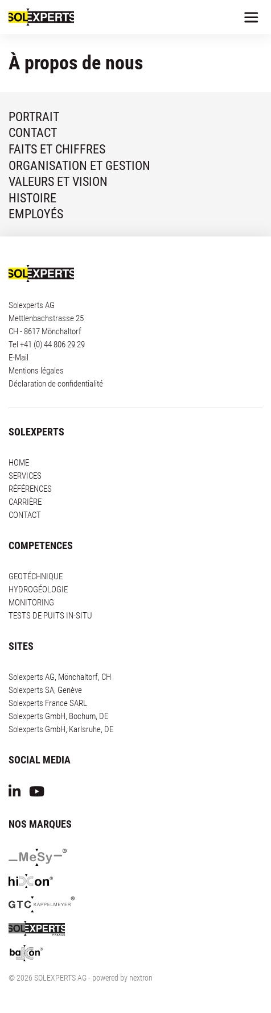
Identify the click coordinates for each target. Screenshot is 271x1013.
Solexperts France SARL (48, 703)
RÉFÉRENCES (30, 489)
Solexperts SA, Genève (45, 690)
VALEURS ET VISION (58, 182)
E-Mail (18, 357)
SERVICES (25, 476)
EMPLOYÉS (36, 214)
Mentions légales (36, 371)
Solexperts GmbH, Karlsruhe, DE (61, 729)
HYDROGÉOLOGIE (38, 589)
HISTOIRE (32, 198)
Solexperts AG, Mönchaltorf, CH (60, 677)
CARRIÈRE (25, 502)
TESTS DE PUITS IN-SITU (50, 616)
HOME (19, 463)
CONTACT (33, 133)
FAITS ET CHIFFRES (57, 149)
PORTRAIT (34, 117)
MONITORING (31, 602)
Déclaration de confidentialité (56, 384)
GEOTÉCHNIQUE (36, 576)
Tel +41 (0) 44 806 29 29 (47, 344)
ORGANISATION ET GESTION (79, 166)
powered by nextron (122, 977)
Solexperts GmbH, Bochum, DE (58, 716)
